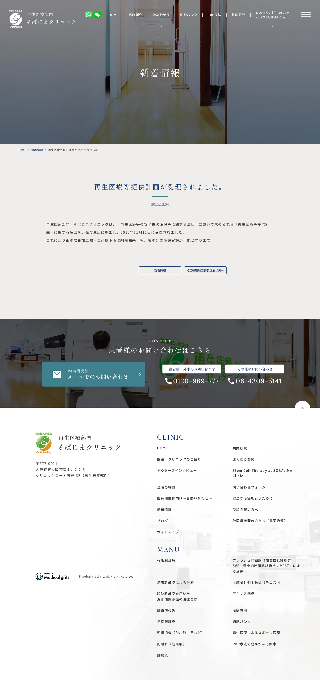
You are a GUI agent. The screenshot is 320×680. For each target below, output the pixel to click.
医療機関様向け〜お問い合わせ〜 (184, 498)
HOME (114, 15)
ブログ (162, 520)
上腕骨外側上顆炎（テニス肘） (258, 582)
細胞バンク (188, 15)
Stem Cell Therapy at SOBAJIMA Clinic (273, 14)
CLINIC (170, 437)
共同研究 (238, 15)
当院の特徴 (166, 487)
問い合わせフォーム (249, 487)
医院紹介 (136, 15)
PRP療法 (214, 15)
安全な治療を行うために (253, 498)
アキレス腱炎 (244, 593)
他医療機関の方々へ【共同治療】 (260, 520)
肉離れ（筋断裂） (171, 644)
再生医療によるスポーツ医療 (256, 632)
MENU (168, 549)
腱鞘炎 (162, 655)
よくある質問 (244, 459)
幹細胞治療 (161, 15)
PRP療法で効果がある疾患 (255, 644)
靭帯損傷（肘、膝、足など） (181, 632)
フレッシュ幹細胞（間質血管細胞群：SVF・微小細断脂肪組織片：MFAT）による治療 (266, 565)
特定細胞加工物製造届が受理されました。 (206, 270)
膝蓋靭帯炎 (166, 610)
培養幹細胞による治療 (175, 582)
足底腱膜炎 (166, 621)
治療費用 (240, 610)
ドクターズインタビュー (177, 470)
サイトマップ (168, 532)
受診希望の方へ (245, 509)
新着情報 (37, 150)
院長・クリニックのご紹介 (179, 459)
